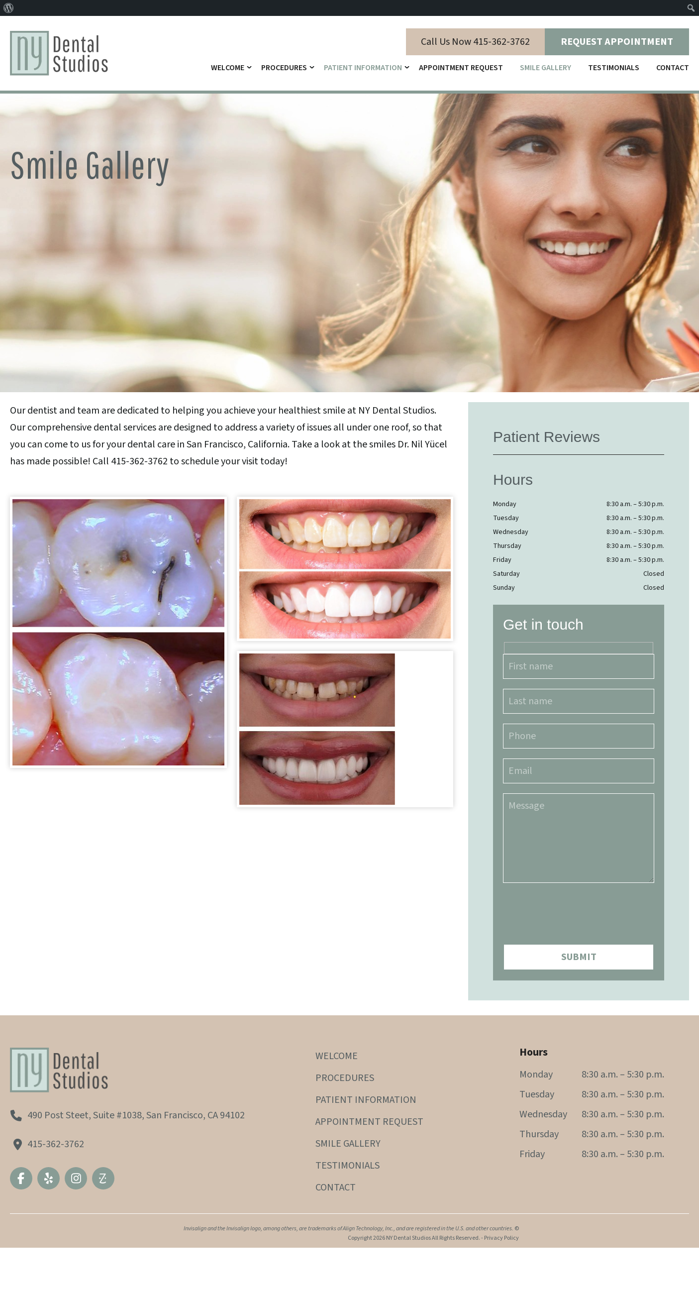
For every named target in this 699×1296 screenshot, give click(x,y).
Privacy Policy (501, 1238)
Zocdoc (103, 1178)
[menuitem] (8, 8)
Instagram (76, 1178)
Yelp (48, 1178)
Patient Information (363, 67)
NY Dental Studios (408, 1238)
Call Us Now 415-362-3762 (475, 42)
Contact (672, 67)
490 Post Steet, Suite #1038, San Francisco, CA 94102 (136, 1115)
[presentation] (578, 907)
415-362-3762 (55, 1144)
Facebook (21, 1178)
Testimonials (613, 67)
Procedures (284, 67)
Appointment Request (461, 67)
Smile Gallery (545, 67)
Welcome (227, 67)
